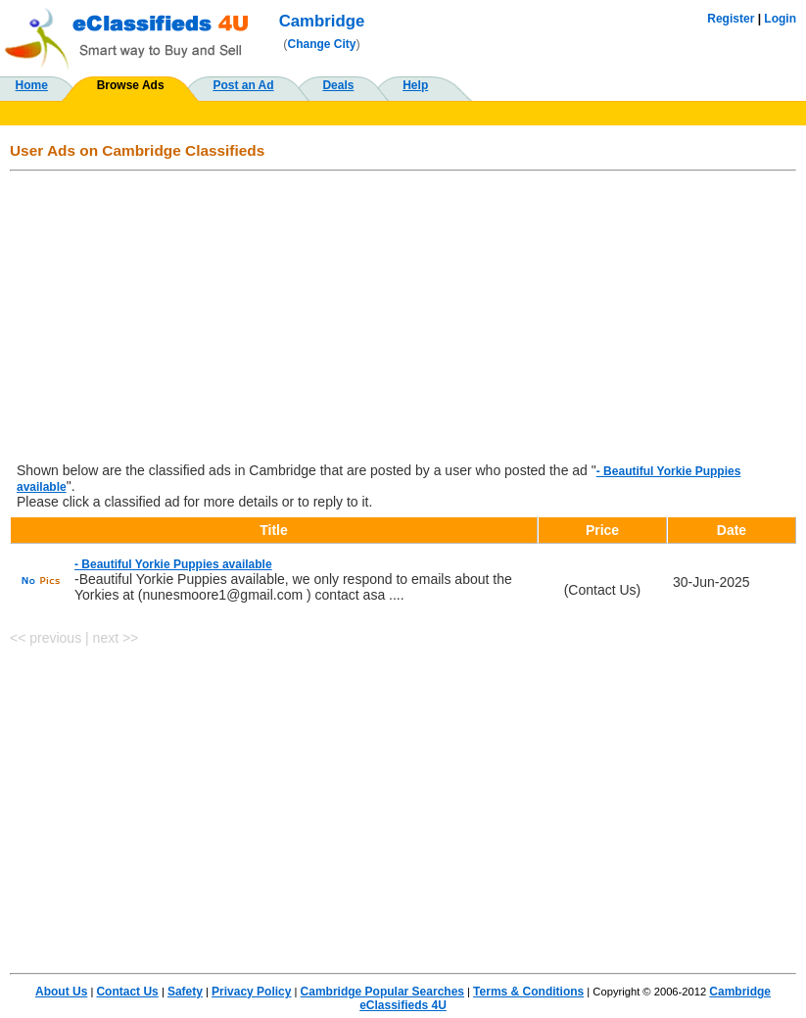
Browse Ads (131, 85)
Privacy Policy (251, 991)
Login (780, 18)
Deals (338, 85)
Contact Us (127, 991)
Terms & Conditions (528, 991)
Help (415, 85)
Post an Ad (243, 85)
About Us (61, 991)
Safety (185, 991)
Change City (322, 44)
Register (730, 18)
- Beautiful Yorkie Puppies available (173, 564)
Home (32, 85)
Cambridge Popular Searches (382, 991)
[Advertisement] (403, 318)
